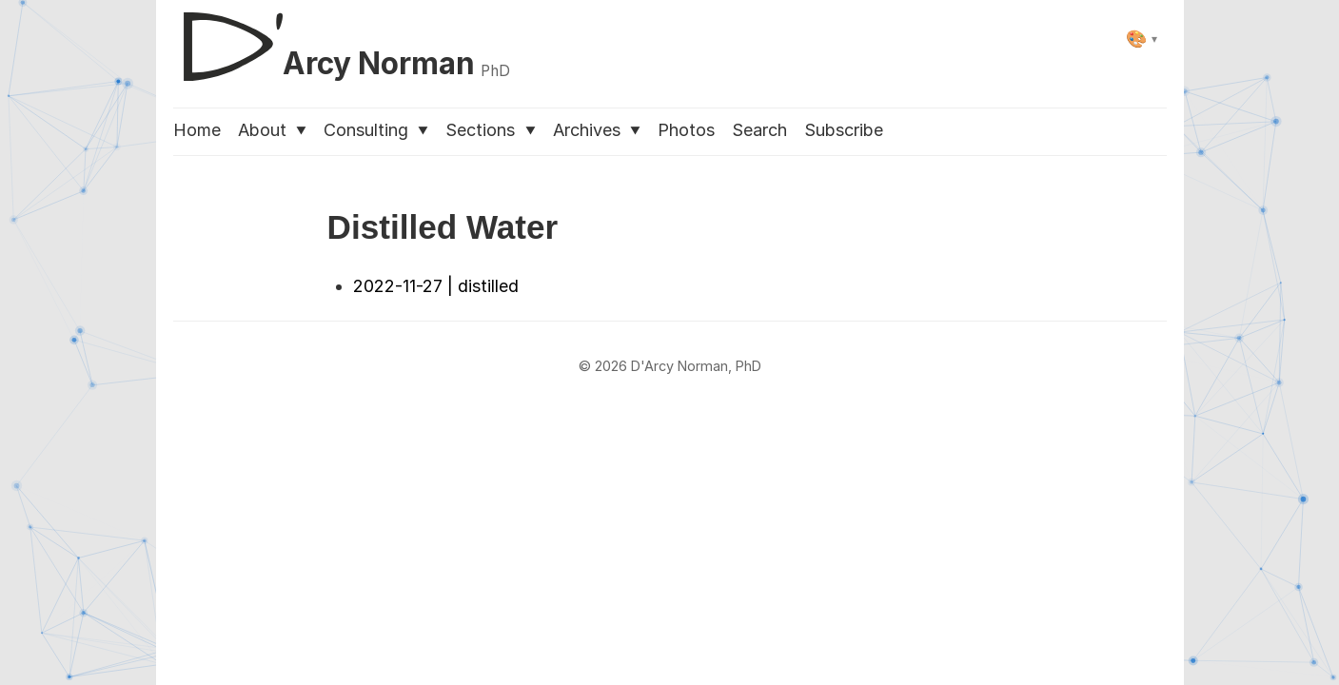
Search (759, 130)
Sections (490, 130)
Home (197, 130)
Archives (596, 130)
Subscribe (843, 130)
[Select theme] (1141, 38)
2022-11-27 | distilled (436, 286)
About (272, 130)
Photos (686, 130)
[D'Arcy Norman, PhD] (342, 39)
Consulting (376, 130)
